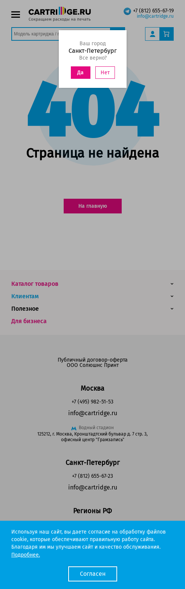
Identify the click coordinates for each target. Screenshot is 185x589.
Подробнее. (25, 555)
